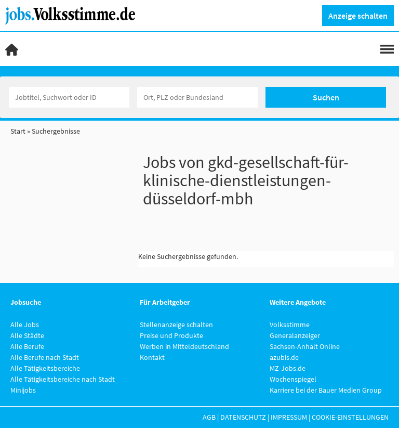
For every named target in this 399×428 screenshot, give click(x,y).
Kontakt (152, 357)
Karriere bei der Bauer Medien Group (326, 390)
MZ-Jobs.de (287, 368)
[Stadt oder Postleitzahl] (197, 97)
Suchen (326, 97)
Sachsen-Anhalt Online (305, 346)
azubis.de (284, 357)
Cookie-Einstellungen (350, 417)
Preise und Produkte (171, 335)
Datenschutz (243, 417)
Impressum (289, 417)
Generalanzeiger (295, 335)
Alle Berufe (27, 346)
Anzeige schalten (358, 15)
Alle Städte (27, 335)
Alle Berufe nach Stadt (44, 357)
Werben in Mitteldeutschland (184, 346)
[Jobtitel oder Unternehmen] (69, 97)
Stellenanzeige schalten (176, 324)
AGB (209, 417)
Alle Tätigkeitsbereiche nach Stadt (62, 379)
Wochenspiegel (293, 379)
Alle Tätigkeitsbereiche (45, 368)
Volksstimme (290, 324)
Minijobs (23, 390)
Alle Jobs (24, 324)
